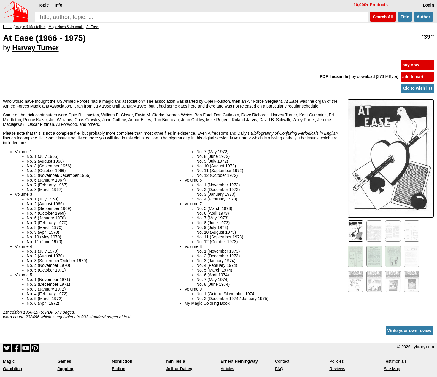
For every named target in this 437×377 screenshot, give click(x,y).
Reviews (337, 368)
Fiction (118, 368)
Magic (9, 361)
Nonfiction (122, 361)
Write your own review (409, 330)
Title (405, 17)
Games (64, 361)
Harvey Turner (35, 48)
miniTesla (175, 361)
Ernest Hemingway (239, 361)
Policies (336, 361)
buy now (410, 64)
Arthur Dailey (179, 368)
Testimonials (395, 361)
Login (428, 5)
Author (423, 17)
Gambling (12, 368)
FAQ (279, 368)
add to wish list (417, 88)
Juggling (65, 368)
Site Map (392, 368)
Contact (282, 361)
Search (383, 17)
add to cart (413, 76)
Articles (227, 368)
